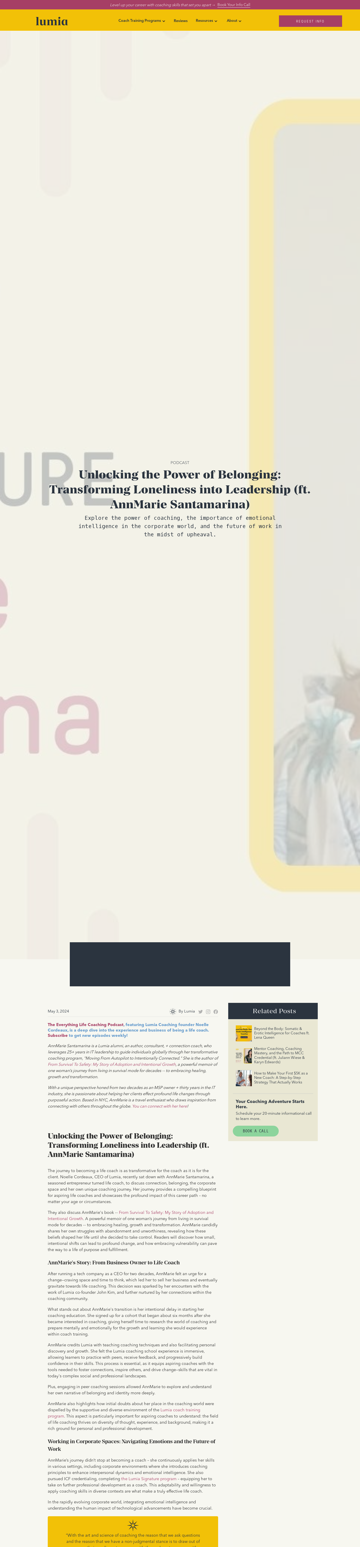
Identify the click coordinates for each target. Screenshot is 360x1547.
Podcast (180, 462)
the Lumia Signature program (149, 1479)
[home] (52, 21)
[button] (142, 21)
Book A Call (256, 1131)
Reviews (181, 21)
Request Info (310, 21)
